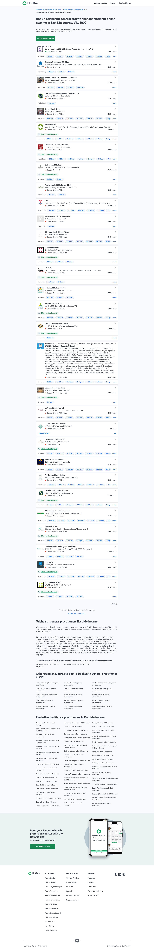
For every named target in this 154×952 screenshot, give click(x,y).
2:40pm (89, 119)
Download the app (42, 846)
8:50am (69, 418)
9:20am (89, 56)
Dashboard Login (72, 895)
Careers (91, 882)
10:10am (109, 418)
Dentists (69, 887)
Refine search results (45, 38)
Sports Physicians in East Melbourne (104, 784)
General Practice (72, 878)
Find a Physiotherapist (53, 887)
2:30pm (79, 119)
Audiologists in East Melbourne (46, 777)
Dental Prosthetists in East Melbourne (77, 723)
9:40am (51, 210)
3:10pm (69, 297)
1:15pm (89, 382)
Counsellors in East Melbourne (46, 802)
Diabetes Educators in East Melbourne (77, 738)
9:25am (99, 56)
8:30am (71, 159)
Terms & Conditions (95, 891)
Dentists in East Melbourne (73, 726)
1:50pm (79, 139)
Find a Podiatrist (51, 891)
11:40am (60, 139)
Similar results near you (77, 613)
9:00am (50, 56)
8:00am (51, 159)
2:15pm (109, 382)
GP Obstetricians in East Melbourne (76, 770)
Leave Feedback (51, 930)
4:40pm (79, 556)
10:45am (60, 318)
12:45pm (80, 87)
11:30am (99, 242)
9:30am (109, 56)
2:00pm (79, 318)
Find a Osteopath (51, 909)
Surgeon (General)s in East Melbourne (105, 794)
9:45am (60, 87)
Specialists (70, 891)
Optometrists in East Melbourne (75, 799)
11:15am (89, 242)
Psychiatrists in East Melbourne (102, 755)
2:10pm (89, 139)
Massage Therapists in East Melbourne (77, 774)
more (114, 56)
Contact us (92, 887)
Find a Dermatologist (53, 913)
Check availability (77, 433)
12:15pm (79, 541)
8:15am (61, 159)
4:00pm (69, 262)
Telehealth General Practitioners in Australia (48, 9)
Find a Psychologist (52, 900)
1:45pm (99, 382)
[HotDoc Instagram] (124, 874)
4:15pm (51, 226)
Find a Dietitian (51, 904)
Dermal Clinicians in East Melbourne (76, 730)
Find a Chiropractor (52, 895)
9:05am (59, 56)
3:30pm (59, 179)
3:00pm (109, 119)
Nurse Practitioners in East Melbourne (77, 784)
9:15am (79, 56)
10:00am (50, 262)
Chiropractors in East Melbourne (47, 789)
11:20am (101, 210)
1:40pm (69, 139)
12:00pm (70, 382)
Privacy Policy (93, 895)
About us (91, 878)
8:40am (59, 418)
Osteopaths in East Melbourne (102, 723)
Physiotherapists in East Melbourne (104, 742)
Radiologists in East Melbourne (102, 763)
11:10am (91, 210)
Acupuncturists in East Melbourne (47, 774)
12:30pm (70, 87)
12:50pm (51, 282)
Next (113, 604)
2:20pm (99, 139)
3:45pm (109, 318)
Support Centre (72, 900)
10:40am (50, 119)
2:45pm (89, 318)
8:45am (81, 159)
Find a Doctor (50, 878)
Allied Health (71, 882)
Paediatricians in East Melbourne (103, 726)
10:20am (61, 210)
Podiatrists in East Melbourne (102, 752)
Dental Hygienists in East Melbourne (48, 806)
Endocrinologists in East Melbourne (76, 751)
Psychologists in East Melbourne (103, 759)
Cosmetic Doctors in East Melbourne (48, 798)
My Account (49, 922)
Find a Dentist (50, 882)
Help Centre (49, 926)
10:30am (71, 72)
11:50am (70, 119)
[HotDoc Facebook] (116, 874)
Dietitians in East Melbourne (73, 741)
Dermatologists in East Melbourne (75, 734)
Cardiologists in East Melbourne (46, 785)
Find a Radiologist (52, 917)
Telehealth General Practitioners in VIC (74, 9)
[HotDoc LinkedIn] (120, 874)
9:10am (69, 56)
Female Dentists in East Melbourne (47, 764)
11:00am (50, 382)
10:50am (60, 119)
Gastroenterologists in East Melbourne (77, 761)
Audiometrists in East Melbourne (47, 781)
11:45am (51, 103)
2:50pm (99, 119)
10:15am (79, 242)
